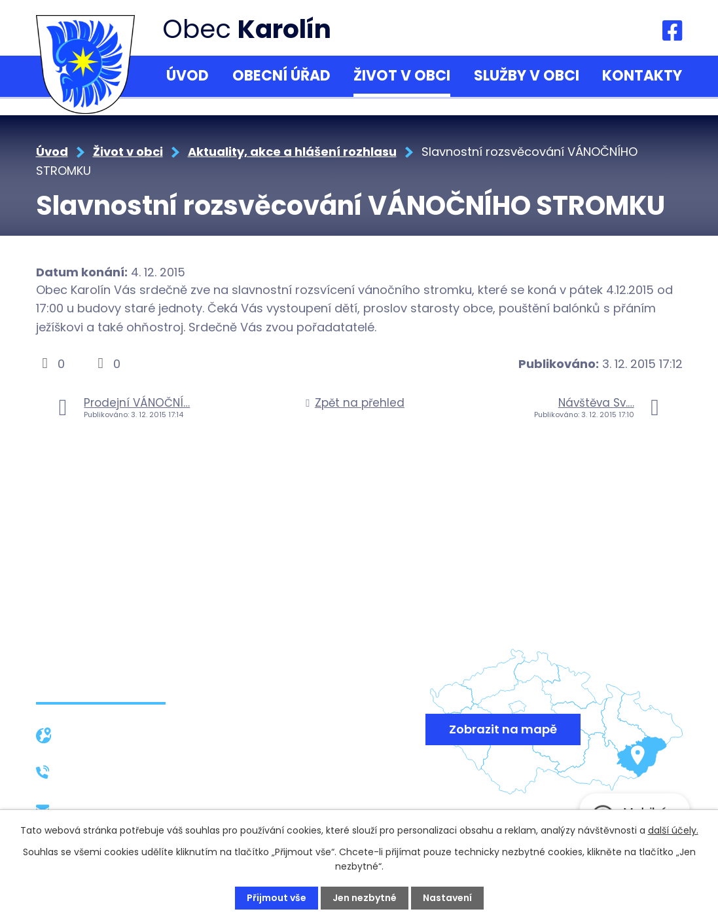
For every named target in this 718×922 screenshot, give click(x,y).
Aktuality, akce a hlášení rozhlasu (292, 151)
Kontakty (642, 75)
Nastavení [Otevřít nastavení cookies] (447, 897)
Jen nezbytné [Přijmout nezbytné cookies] (364, 897)
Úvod (187, 75)
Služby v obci (526, 75)
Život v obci (401, 75)
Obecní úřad (281, 75)
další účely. (673, 830)
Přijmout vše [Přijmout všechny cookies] (276, 897)
